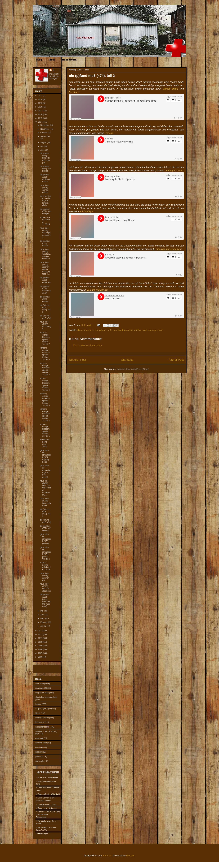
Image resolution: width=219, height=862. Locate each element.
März (42, 618)
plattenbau (39, 756)
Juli (42, 146)
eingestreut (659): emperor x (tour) (45, 289)
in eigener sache (42, 727)
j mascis (128, 330)
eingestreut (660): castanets (45, 280)
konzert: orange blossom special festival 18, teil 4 (44, 384)
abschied (39, 747)
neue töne (39, 683)
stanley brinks (155, 330)
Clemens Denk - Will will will (49, 794)
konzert (38, 704)
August (43, 142)
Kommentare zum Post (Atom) (133, 369)
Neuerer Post (77, 359)
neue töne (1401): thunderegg (45, 325)
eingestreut (40, 688)
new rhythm (40, 761)
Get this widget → (43, 834)
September (45, 136)
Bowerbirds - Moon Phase (48, 777)
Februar (44, 622)
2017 (40, 111)
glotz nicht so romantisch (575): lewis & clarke (45, 201)
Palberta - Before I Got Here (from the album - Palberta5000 (48, 814)
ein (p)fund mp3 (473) (45, 521)
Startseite (127, 359)
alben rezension (42, 718)
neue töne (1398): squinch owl (44, 576)
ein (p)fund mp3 (103, 330)
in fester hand (41, 743)
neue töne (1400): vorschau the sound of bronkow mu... (45, 488)
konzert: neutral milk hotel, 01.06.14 (45, 566)
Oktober (44, 133)
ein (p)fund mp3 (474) (45, 317)
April (42, 615)
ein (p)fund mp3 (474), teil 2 (45, 308)
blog (39, 59)
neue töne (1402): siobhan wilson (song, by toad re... (45, 268)
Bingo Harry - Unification (47, 808)
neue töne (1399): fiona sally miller (45, 502)
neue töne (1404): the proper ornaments (45, 232)
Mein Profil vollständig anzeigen (54, 76)
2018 (40, 107)
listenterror (39, 722)
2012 (40, 634)
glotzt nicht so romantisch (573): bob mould (45, 471)
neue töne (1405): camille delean (44, 188)
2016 (40, 114)
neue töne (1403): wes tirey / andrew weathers (45, 254)
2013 (40, 630)
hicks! (37, 713)
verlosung (39, 738)
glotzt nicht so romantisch (46, 697)
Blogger (130, 855)
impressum (69, 59)
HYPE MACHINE (48, 772)
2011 (40, 638)
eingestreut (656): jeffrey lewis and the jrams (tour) (45, 600)
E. (53, 70)
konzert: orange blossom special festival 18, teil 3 (44, 399)
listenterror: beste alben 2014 (44, 443)
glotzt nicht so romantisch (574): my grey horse (45, 456)
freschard (118, 330)
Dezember (45, 125)
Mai (42, 611)
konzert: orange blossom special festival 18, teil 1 (44, 430)
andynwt (107, 855)
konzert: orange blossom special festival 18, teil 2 (44, 415)
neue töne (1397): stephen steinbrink (45, 587)
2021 (40, 96)
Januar (43, 626)
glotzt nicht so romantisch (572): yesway (45, 539)
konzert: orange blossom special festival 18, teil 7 (44, 338)
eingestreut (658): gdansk (44, 299)
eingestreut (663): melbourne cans (45, 178)
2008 (40, 649)
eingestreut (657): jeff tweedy (45, 528)
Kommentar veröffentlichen (87, 345)
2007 (40, 653)
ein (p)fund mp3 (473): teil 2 (45, 512)
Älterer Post (176, 359)
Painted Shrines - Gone (47, 804)
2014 (40, 122)
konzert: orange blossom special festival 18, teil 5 (44, 369)
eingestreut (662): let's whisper (45, 211)
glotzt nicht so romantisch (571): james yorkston (45, 553)
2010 (40, 642)
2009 (40, 646)
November (45, 129)
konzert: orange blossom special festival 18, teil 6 (44, 354)
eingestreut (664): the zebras (45, 168)
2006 (40, 657)
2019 (40, 103)
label (52, 59)
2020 (40, 99)
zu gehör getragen (43, 708)
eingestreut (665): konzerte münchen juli (45, 158)
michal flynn (140, 330)
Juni (42, 150)
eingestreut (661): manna (44, 243)
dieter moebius (85, 330)
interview (39, 752)
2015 (40, 118)
